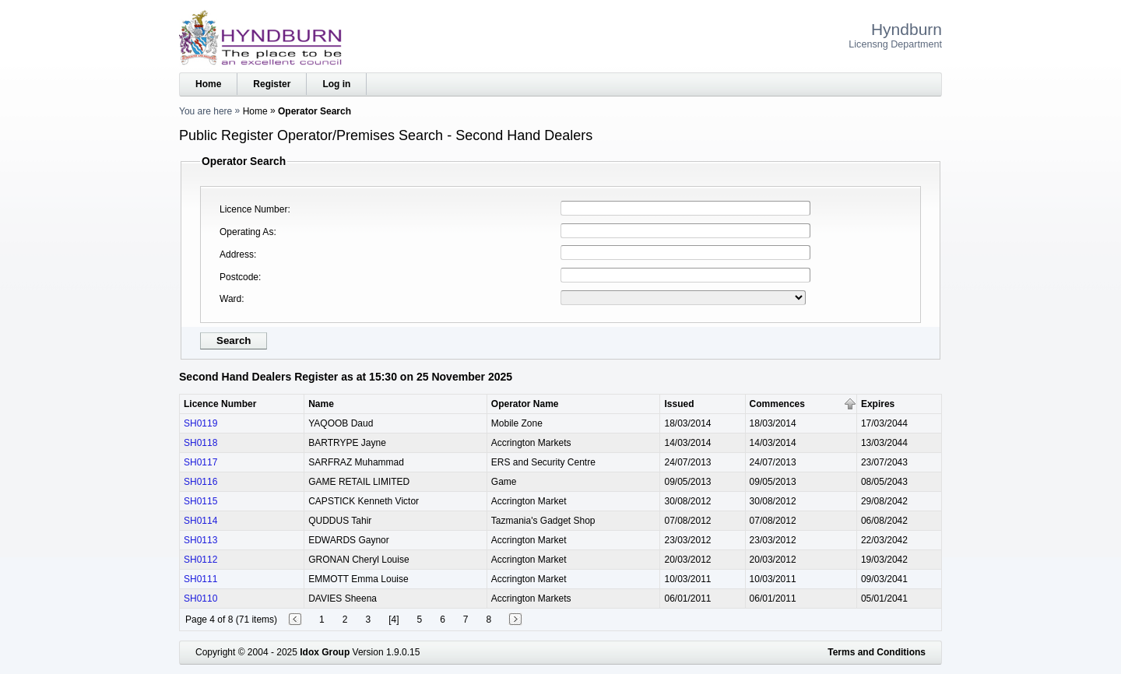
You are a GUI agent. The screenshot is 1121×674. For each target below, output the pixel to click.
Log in (336, 84)
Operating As (246, 231)
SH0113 (200, 540)
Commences (777, 403)
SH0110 (200, 598)
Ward (230, 298)
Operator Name (525, 403)
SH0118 (200, 442)
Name (321, 403)
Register (271, 84)
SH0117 (200, 462)
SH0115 (200, 501)
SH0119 (200, 423)
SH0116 (200, 481)
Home (208, 84)
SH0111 (200, 579)
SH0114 (200, 520)
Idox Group (325, 652)
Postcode (239, 277)
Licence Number (253, 209)
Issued (679, 403)
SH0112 (200, 559)
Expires (877, 403)
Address (237, 254)
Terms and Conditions (877, 652)
